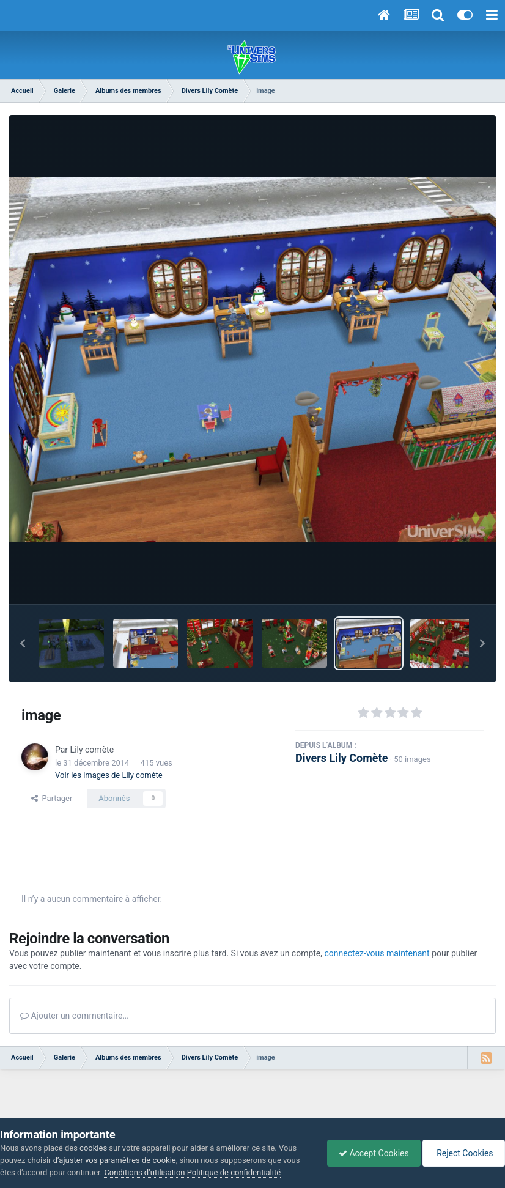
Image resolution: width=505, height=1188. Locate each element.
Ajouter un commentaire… (74, 1015)
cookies (93, 1148)
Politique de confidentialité (234, 1172)
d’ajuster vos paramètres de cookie (114, 1160)
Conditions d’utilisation (144, 1172)
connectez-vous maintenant (377, 953)
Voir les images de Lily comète (109, 775)
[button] (22, 643)
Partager (51, 798)
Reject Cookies (462, 1153)
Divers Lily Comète (341, 757)
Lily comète (92, 749)
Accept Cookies (371, 1153)
